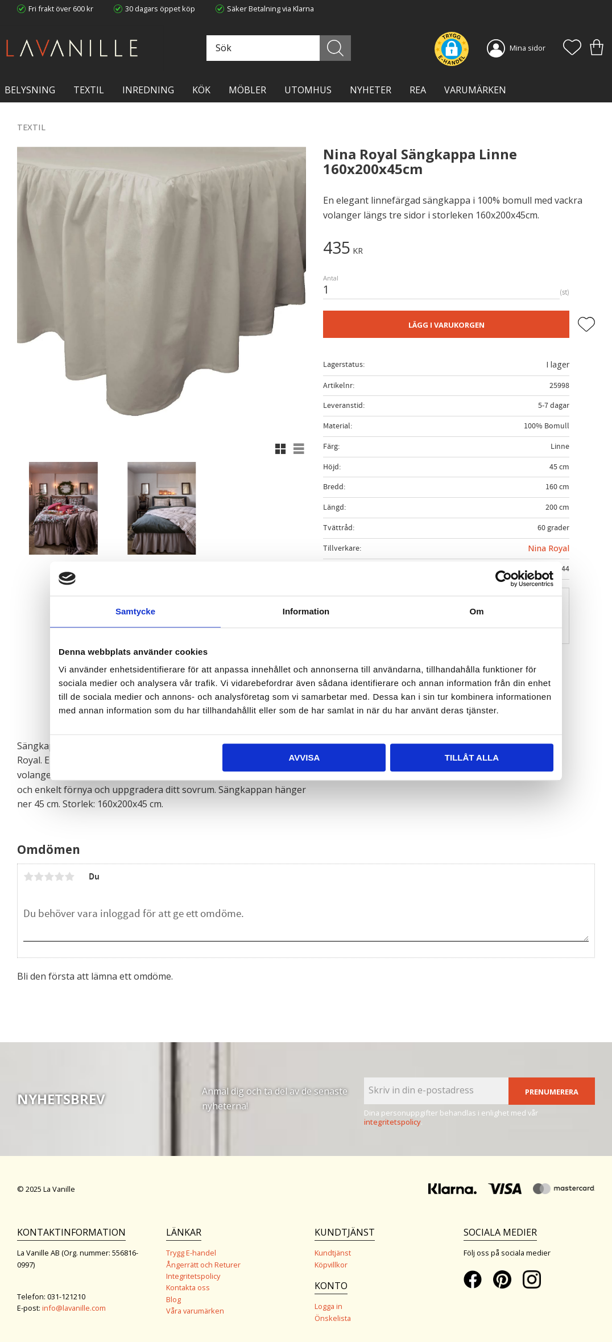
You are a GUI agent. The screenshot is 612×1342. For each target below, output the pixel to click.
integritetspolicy (392, 1122)
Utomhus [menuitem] (308, 90)
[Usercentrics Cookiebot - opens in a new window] (503, 578)
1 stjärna (28, 877)
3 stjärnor (49, 877)
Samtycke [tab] (135, 611)
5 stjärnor (69, 877)
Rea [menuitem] (418, 90)
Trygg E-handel (191, 1253)
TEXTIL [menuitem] (88, 90)
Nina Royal (548, 548)
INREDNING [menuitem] (148, 90)
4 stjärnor (59, 877)
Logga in (328, 1306)
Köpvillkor (331, 1265)
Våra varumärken (195, 1311)
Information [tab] (306, 611)
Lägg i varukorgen (446, 325)
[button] (572, 48)
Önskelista (333, 1318)
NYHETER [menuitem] (370, 90)
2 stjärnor (39, 877)
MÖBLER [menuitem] (247, 90)
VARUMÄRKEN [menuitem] (475, 90)
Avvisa (304, 757)
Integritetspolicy (193, 1276)
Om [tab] (476, 611)
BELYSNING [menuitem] (30, 90)
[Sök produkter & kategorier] (277, 48)
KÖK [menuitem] (201, 90)
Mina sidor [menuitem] (527, 48)
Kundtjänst (333, 1253)
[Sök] (335, 48)
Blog (173, 1299)
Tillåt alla (472, 757)
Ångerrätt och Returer (203, 1265)
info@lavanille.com (74, 1308)
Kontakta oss (188, 1287)
